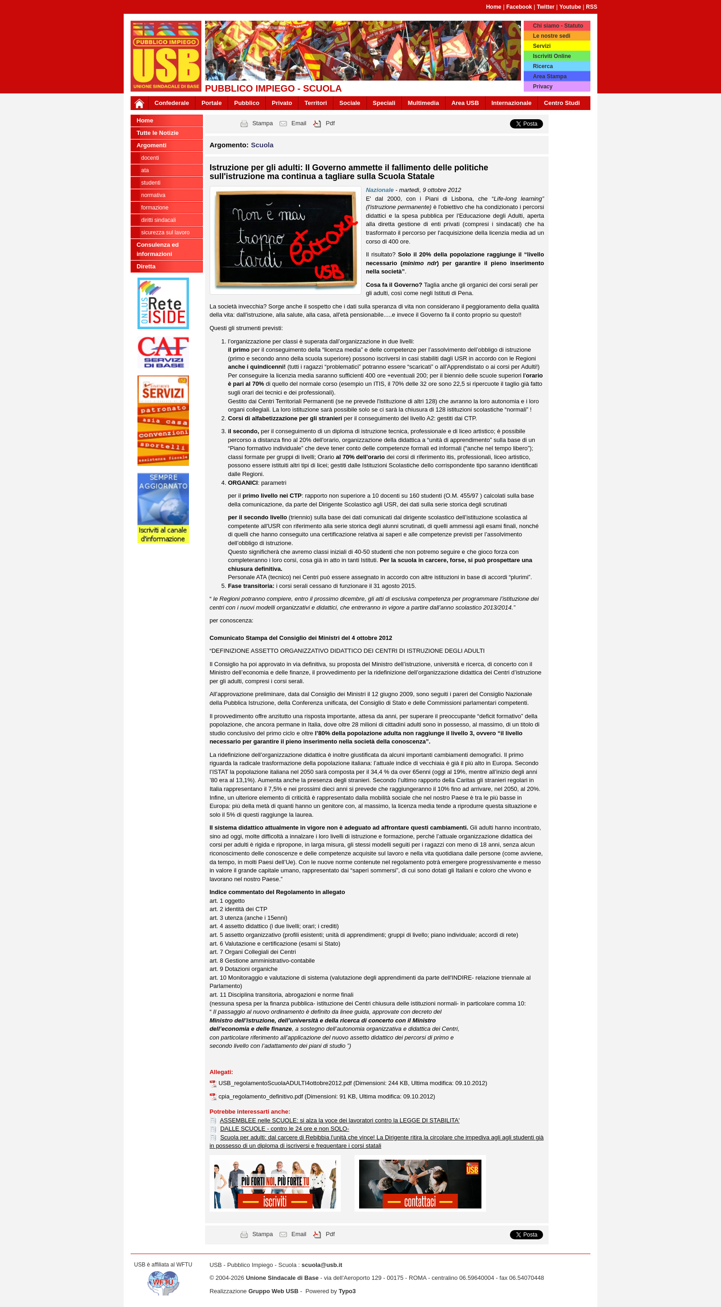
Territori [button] (315, 102)
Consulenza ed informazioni (158, 249)
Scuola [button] (262, 145)
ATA (145, 170)
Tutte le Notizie (157, 132)
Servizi (542, 46)
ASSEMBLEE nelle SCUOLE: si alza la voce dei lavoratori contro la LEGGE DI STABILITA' (340, 1120)
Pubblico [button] (246, 102)
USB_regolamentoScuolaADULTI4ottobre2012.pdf (285, 1083)
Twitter (546, 7)
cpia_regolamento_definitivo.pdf (261, 1096)
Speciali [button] (384, 102)
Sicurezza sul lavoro (165, 232)
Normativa (153, 195)
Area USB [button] (465, 102)
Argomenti (151, 145)
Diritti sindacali (158, 220)
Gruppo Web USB (273, 1291)
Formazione (154, 207)
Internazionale (512, 102)
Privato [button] (282, 102)
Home (493, 7)
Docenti (150, 158)
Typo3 (346, 1291)
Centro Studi (562, 102)
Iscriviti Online (552, 56)
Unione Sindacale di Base (282, 1277)
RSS (591, 7)
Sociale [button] (349, 102)
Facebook (519, 7)
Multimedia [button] (423, 102)
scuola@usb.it (322, 1264)
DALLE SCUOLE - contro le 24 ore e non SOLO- (284, 1128)
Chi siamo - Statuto (558, 26)
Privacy (543, 86)
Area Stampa (549, 76)
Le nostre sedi (551, 36)
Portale (211, 102)
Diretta (146, 266)
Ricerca (543, 66)
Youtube (570, 7)
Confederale (171, 102)
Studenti (150, 183)
